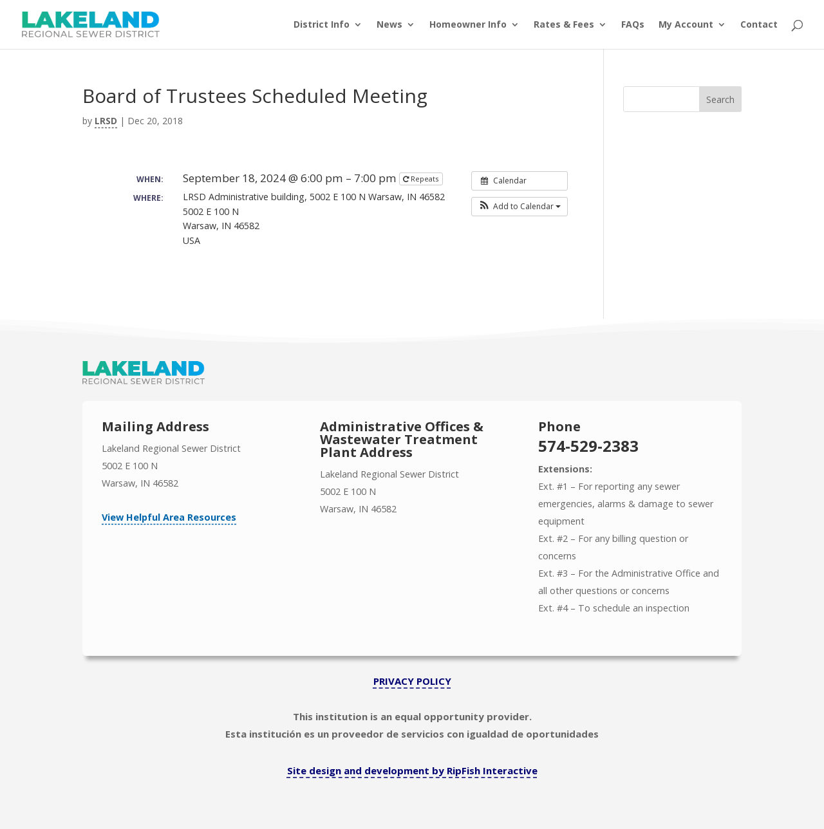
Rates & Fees (564, 25)
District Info (322, 25)
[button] (519, 207)
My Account (686, 25)
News (389, 25)
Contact (759, 25)
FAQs (632, 25)
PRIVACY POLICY (412, 681)
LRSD (106, 121)
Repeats (421, 178)
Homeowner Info (468, 25)
